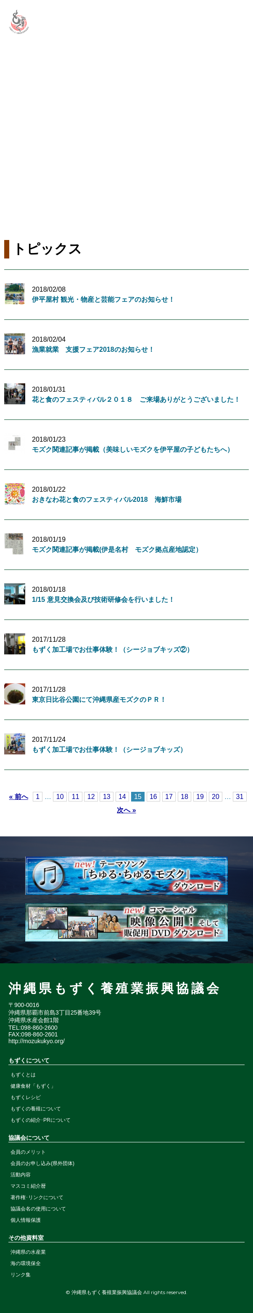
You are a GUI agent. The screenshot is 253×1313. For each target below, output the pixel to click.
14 (122, 796)
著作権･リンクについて (37, 1197)
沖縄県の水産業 (28, 1252)
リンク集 (21, 1275)
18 (184, 796)
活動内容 (21, 1175)
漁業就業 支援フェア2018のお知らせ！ (93, 349)
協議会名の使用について (38, 1209)
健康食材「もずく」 (33, 1086)
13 (107, 796)
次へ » (126, 810)
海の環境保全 (26, 1263)
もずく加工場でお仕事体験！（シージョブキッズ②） (112, 649)
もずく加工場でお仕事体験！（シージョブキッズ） (109, 749)
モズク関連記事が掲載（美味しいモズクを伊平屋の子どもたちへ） (133, 449)
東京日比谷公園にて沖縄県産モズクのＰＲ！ (99, 699)
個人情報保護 (26, 1220)
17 (169, 796)
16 (153, 796)
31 (240, 796)
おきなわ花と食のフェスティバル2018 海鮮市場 (107, 499)
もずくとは (23, 1075)
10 (60, 796)
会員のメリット (28, 1152)
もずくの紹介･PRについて (41, 1120)
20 (215, 796)
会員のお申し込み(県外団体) (42, 1163)
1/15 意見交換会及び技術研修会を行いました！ (103, 599)
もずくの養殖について (36, 1109)
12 (91, 796)
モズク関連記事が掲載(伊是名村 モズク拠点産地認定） (117, 549)
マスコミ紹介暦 (28, 1186)
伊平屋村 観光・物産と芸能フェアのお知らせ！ (103, 299)
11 (75, 796)
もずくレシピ (26, 1097)
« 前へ (18, 796)
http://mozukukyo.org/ (36, 1041)
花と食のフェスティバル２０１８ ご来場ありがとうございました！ (136, 399)
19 (200, 796)
